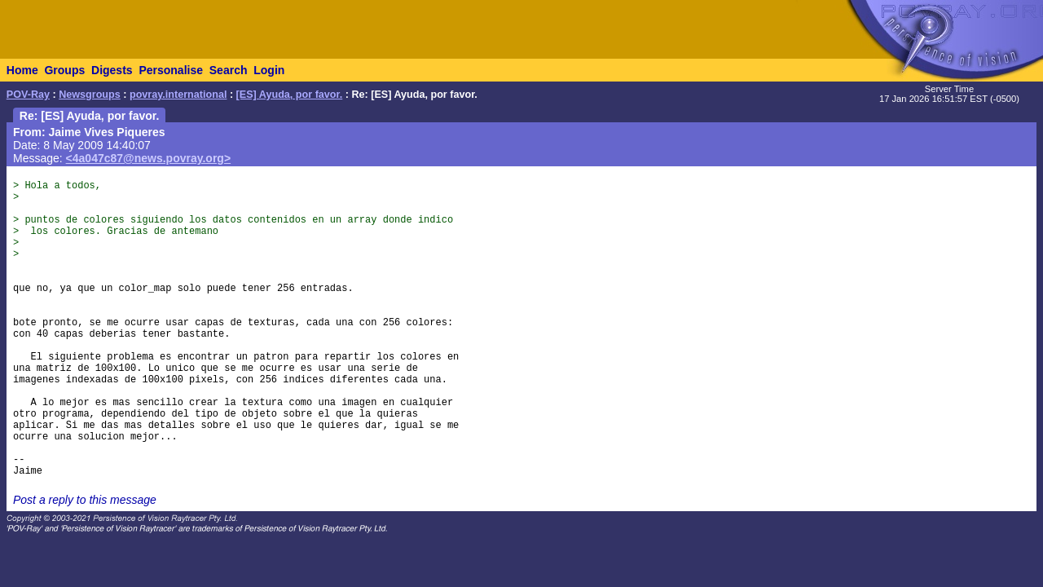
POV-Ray (28, 94)
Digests (112, 70)
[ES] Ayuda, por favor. (289, 94)
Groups (64, 70)
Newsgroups (90, 94)
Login (268, 70)
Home (22, 70)
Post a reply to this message (84, 499)
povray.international (178, 94)
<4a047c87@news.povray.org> (148, 158)
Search (228, 70)
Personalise (171, 70)
